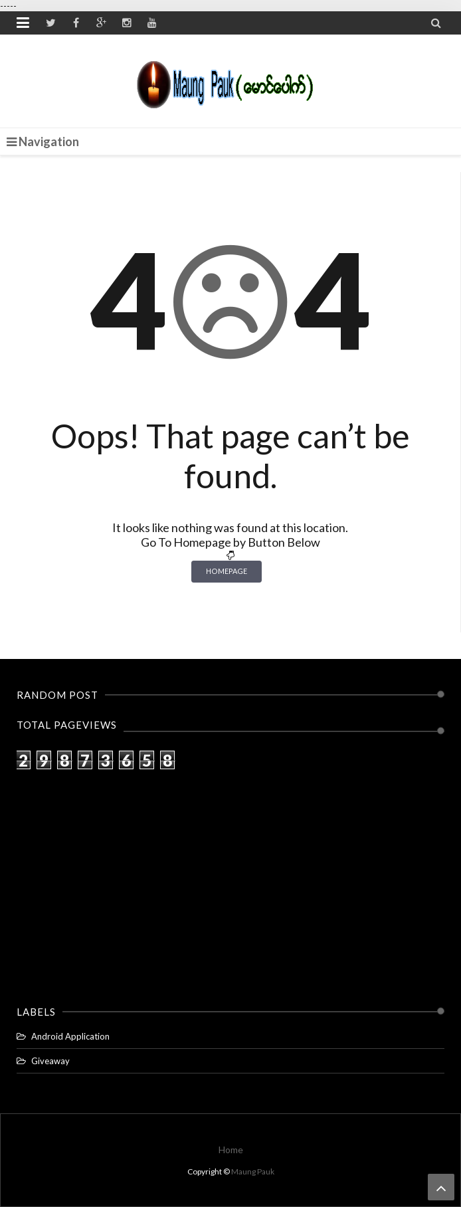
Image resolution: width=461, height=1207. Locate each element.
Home (231, 1149)
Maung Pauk (252, 1171)
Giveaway (50, 1061)
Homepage (226, 571)
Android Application (70, 1036)
